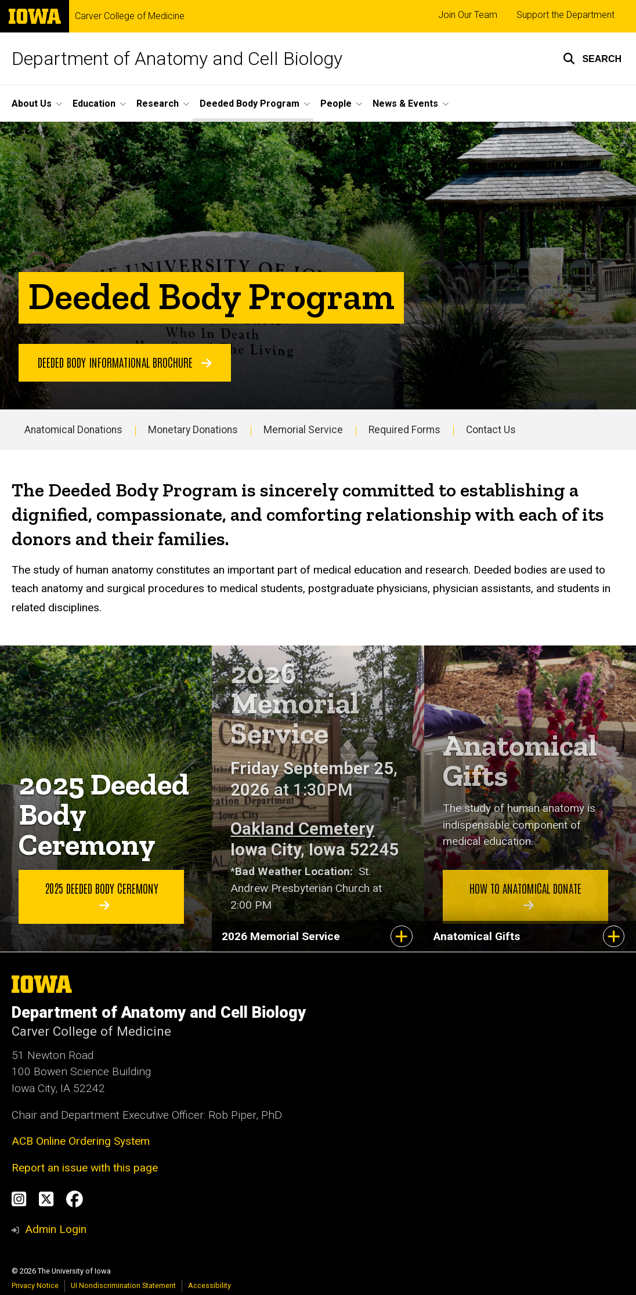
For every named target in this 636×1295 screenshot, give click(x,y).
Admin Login (55, 1229)
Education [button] (94, 103)
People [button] (336, 103)
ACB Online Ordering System (81, 1141)
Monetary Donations (193, 430)
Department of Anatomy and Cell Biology (177, 58)
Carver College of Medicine (130, 16)
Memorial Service (303, 430)
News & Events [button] (405, 103)
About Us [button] (32, 103)
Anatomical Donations (73, 430)
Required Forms (404, 430)
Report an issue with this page (85, 1167)
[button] (592, 58)
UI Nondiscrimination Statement (123, 1285)
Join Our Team (467, 14)
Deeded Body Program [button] (249, 103)
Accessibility (209, 1285)
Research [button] (157, 103)
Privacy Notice (35, 1285)
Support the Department (565, 14)
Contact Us (491, 430)
